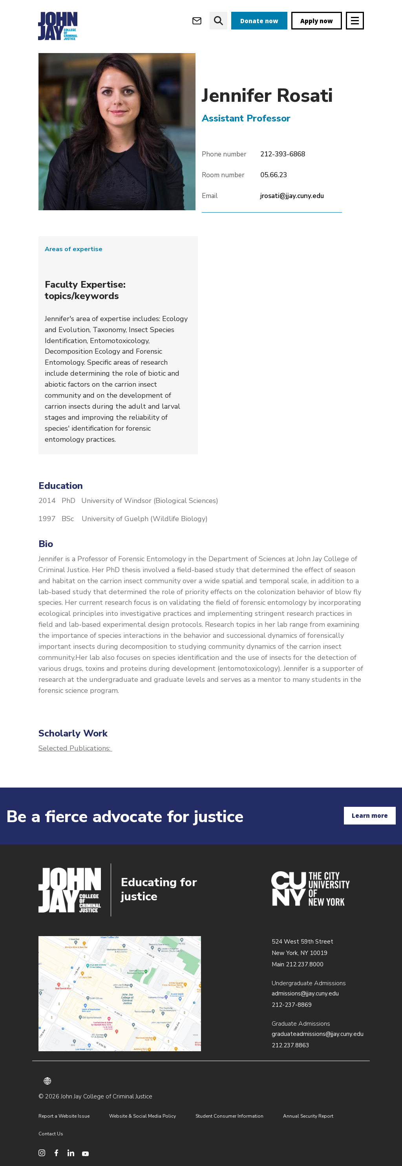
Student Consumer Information (229, 1116)
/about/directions (119, 994)
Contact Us (50, 1134)
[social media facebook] (56, 1152)
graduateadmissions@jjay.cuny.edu (318, 1034)
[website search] (218, 20)
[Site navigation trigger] (355, 20)
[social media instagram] (41, 1152)
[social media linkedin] (71, 1152)
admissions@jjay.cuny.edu (305, 993)
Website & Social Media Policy (142, 1116)
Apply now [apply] (316, 21)
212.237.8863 (290, 1045)
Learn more (370, 815)
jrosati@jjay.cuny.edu (292, 195)
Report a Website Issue (64, 1116)
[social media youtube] (85, 1152)
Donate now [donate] (259, 21)
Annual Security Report (308, 1116)
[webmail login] (197, 20)
